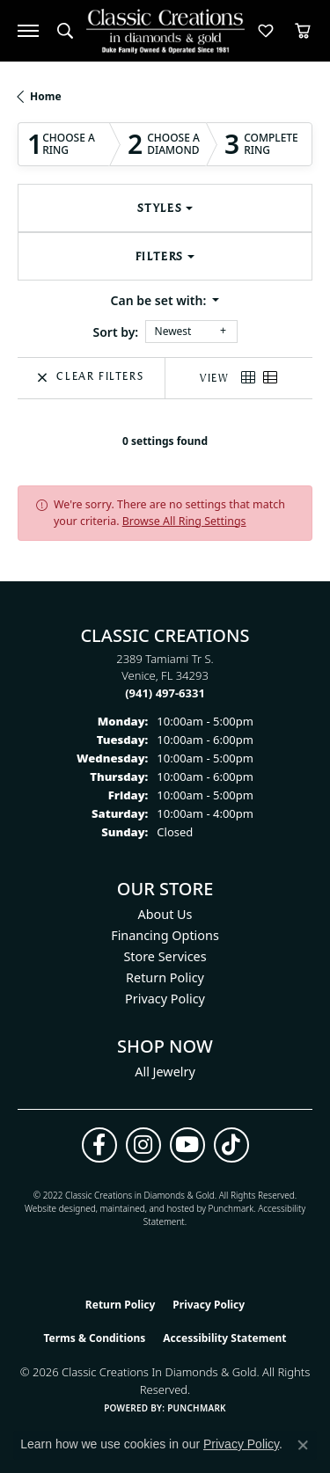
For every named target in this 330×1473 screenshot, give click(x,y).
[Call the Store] (165, 693)
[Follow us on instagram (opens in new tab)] (143, 1145)
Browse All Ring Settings (184, 521)
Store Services (164, 956)
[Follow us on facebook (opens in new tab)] (99, 1145)
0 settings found (165, 441)
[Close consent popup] (302, 1445)
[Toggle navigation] (28, 31)
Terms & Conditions (94, 1338)
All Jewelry (165, 1071)
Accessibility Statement (224, 1338)
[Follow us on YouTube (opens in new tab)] (187, 1145)
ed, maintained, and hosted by (146, 1208)
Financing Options (165, 935)
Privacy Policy (165, 998)
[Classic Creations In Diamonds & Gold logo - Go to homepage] (165, 31)
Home (46, 96)
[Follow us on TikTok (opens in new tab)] (231, 1145)
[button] (65, 31)
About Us (165, 914)
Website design (55, 1208)
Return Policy (165, 977)
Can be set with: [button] (160, 300)
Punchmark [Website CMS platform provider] (196, 1408)
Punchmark (231, 1208)
